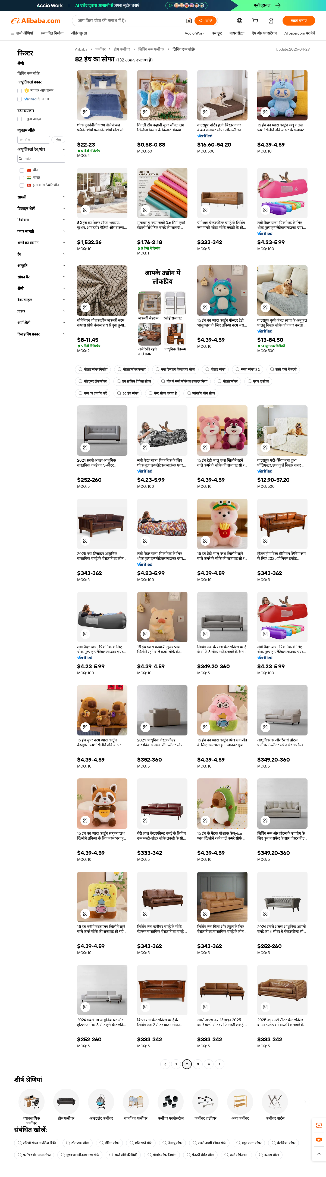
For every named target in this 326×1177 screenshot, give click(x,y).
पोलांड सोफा (215, 369)
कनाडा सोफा (269, 1155)
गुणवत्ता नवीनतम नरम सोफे (80, 1155)
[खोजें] (206, 20)
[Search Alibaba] (129, 21)
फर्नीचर (100, 49)
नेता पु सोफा (172, 1143)
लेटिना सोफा (109, 1143)
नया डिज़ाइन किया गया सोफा (175, 369)
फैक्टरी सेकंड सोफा (200, 1155)
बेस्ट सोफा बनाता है (163, 393)
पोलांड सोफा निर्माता (93, 369)
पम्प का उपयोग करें (93, 393)
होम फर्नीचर (122, 49)
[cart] (256, 21)
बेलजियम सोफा (283, 1143)
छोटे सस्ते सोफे (141, 1143)
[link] (319, 1125)
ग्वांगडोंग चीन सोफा (201, 393)
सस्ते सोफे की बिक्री (123, 1155)
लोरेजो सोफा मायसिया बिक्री (37, 1143)
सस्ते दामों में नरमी (283, 369)
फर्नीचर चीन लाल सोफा (34, 1155)
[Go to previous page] (165, 1064)
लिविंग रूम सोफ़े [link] (184, 49)
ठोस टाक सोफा (77, 1143)
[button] (189, 20)
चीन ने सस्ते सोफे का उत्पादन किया (184, 381)
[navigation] (41, 557)
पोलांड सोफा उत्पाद (131, 369)
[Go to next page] (219, 1064)
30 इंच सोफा (127, 393)
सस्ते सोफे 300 (236, 1155)
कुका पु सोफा (258, 381)
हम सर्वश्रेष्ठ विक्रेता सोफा (134, 381)
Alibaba (81, 49)
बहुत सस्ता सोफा (248, 1143)
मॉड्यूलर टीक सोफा (92, 381)
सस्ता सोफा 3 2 (248, 369)
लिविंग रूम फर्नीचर (151, 49)
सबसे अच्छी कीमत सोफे (209, 1143)
